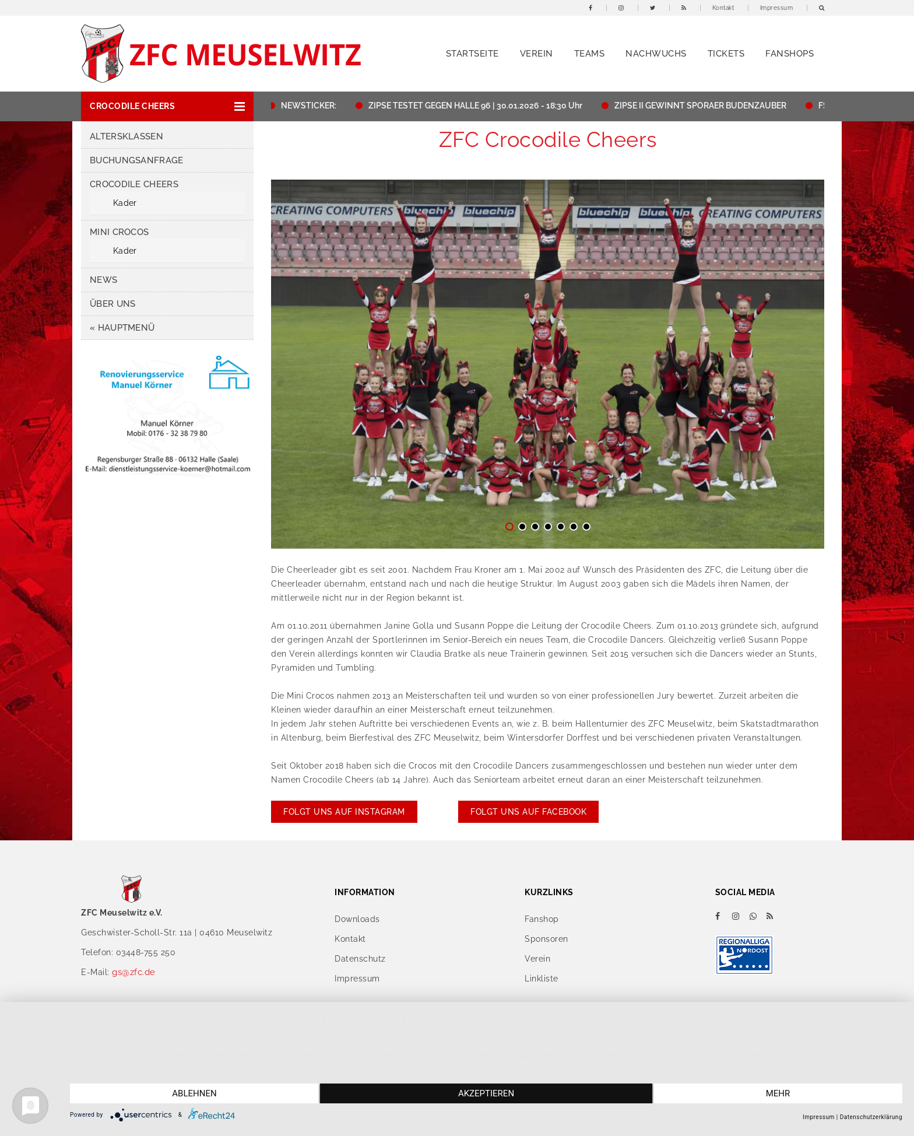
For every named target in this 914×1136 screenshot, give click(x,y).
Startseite (472, 53)
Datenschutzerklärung (871, 1117)
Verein (536, 53)
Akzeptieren (486, 1093)
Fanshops (789, 53)
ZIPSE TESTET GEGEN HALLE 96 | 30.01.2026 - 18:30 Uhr (479, 105)
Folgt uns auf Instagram (344, 811)
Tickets (726, 53)
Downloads (357, 919)
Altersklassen (126, 136)
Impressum (776, 8)
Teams (589, 53)
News (103, 280)
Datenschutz (360, 958)
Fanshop (542, 919)
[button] (167, 106)
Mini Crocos (119, 232)
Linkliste (541, 978)
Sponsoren (546, 939)
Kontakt (723, 8)
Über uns (112, 304)
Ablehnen (194, 1093)
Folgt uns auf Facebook (528, 811)
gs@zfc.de (134, 972)
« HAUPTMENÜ (122, 327)
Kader (124, 203)
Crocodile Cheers (134, 184)
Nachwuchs (656, 53)
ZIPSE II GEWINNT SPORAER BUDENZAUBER (704, 105)
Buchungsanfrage (137, 160)
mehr (778, 1093)
